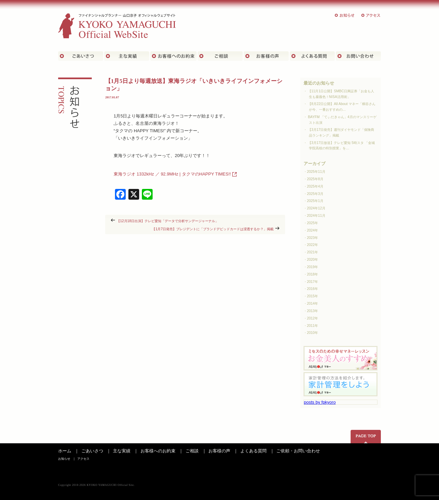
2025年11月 (316, 171)
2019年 (312, 267)
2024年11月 (316, 215)
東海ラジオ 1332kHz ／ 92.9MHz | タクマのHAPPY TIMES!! (172, 174)
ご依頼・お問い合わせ (298, 450)
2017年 (312, 282)
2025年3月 (315, 194)
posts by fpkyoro (320, 402)
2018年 (312, 274)
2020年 (312, 259)
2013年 (312, 311)
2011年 (312, 326)
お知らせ (345, 15)
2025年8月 (315, 179)
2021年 (312, 252)
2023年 (312, 238)
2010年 (312, 333)
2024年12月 (316, 208)
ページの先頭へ (366, 436)
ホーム (64, 450)
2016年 (312, 289)
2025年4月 (315, 186)
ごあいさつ (80, 56)
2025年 (312, 223)
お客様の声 (266, 56)
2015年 (312, 296)
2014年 (312, 303)
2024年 (312, 230)
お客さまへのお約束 (173, 56)
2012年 (312, 318)
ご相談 (220, 56)
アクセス (371, 15)
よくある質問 (312, 56)
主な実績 (126, 56)
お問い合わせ (358, 56)
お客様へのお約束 (158, 450)
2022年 (312, 245)
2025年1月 (315, 201)
